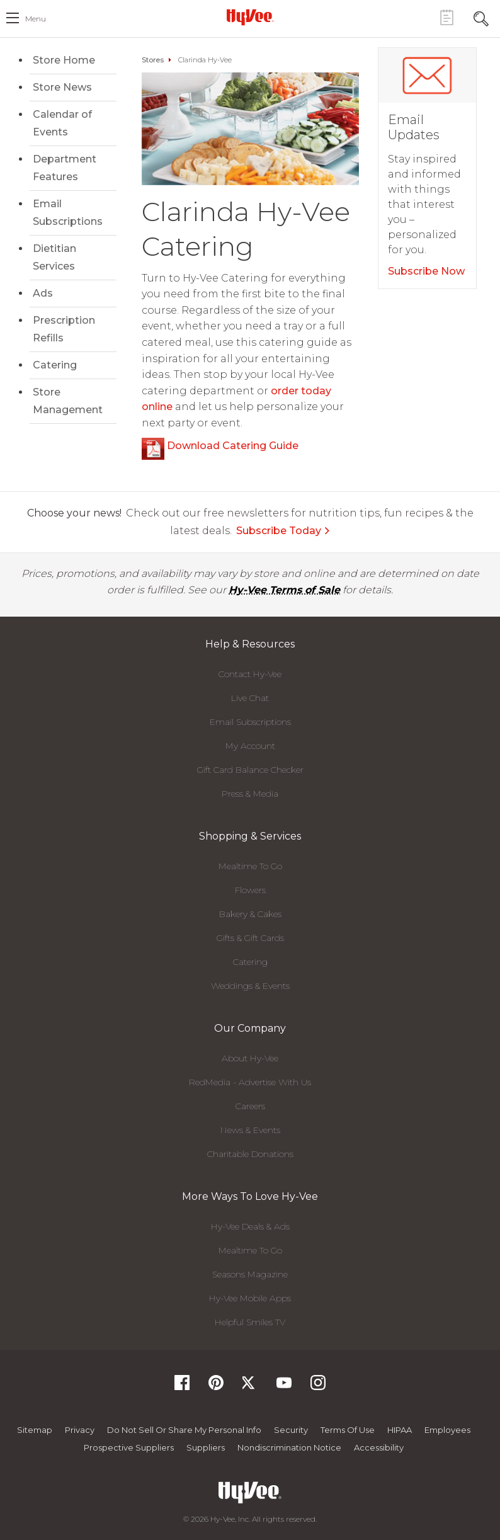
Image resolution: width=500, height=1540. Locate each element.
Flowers (250, 890)
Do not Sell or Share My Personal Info (184, 1430)
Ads (43, 293)
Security (291, 1430)
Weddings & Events (250, 985)
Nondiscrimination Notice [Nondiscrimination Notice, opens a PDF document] (289, 1447)
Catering (55, 365)
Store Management (68, 401)
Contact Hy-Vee (250, 674)
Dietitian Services (54, 257)
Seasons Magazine (250, 1274)
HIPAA (399, 1430)
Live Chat (250, 698)
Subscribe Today (283, 531)
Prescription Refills (64, 329)
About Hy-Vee (250, 1058)
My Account (250, 745)
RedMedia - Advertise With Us (250, 1082)
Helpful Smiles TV (250, 1322)
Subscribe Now (426, 271)
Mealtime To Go (250, 866)
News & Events (250, 1130)
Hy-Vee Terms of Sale (284, 590)
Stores (153, 59)
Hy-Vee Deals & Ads (250, 1226)
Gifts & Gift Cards (250, 938)
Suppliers (205, 1447)
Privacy (79, 1430)
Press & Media (250, 793)
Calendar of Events (62, 123)
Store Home (64, 60)
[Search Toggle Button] (481, 17)
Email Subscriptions (68, 212)
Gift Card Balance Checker (250, 769)
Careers (250, 1106)
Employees (447, 1430)
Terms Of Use (348, 1430)
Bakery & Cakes (250, 914)
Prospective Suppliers (129, 1447)
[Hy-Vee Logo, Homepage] (250, 17)
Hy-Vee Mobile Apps (250, 1298)
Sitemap (34, 1430)
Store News (62, 87)
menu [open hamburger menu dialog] (35, 18)
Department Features (64, 168)
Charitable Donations (250, 1154)
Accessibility (379, 1447)
